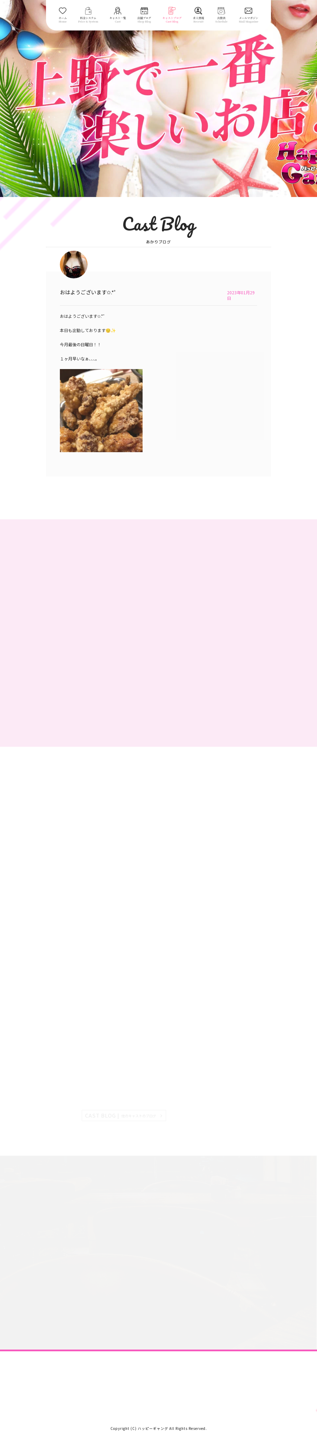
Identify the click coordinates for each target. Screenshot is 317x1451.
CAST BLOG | (121, 1115)
